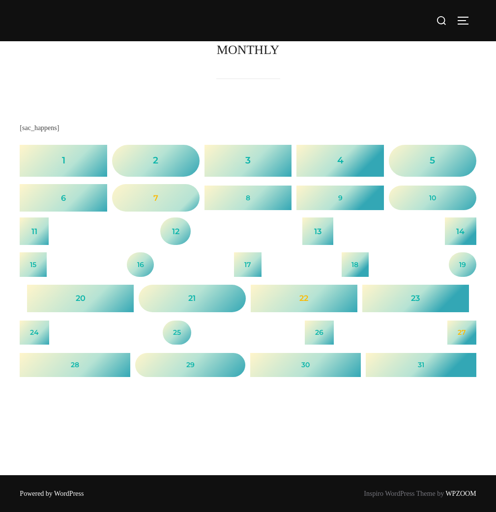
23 (415, 298)
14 (460, 231)
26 (319, 332)
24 (34, 332)
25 (177, 332)
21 (192, 298)
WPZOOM (460, 493)
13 (317, 231)
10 (432, 197)
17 (247, 264)
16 (140, 264)
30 (305, 364)
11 (34, 231)
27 (462, 332)
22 (303, 298)
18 (354, 264)
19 (462, 264)
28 (75, 364)
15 (33, 264)
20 (81, 298)
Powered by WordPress (52, 493)
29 (190, 364)
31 (421, 364)
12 (175, 231)
